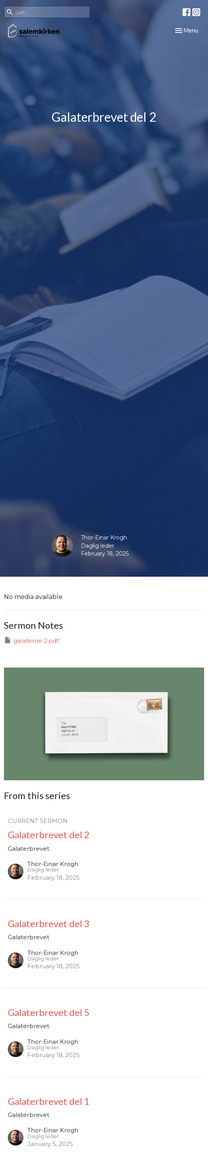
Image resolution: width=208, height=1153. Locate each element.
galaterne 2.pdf (31, 640)
